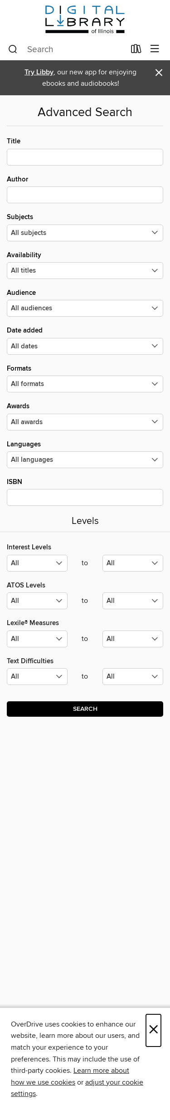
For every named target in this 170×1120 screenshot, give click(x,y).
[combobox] (66, 49)
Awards (85, 416)
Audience (85, 303)
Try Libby (38, 72)
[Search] (13, 49)
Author (85, 189)
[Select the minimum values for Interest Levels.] (37, 563)
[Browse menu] (154, 49)
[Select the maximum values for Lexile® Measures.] (132, 639)
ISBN (85, 492)
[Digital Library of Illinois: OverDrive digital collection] (85, 19)
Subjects (85, 227)
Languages (85, 454)
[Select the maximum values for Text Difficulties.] (132, 676)
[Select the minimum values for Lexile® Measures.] (37, 639)
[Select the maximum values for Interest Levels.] (132, 563)
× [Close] (153, 1030)
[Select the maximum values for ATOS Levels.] (132, 600)
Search (85, 709)
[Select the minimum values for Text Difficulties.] (37, 676)
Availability (85, 265)
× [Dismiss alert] (159, 72)
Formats (85, 378)
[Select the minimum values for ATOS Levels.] (37, 600)
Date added (85, 340)
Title (85, 151)
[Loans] (136, 51)
